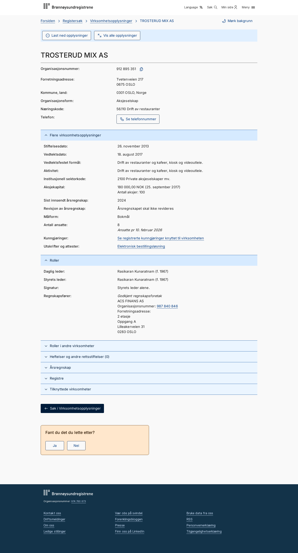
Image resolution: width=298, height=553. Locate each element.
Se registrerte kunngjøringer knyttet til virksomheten (160, 238)
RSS (189, 519)
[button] (193, 7)
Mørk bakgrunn (237, 21)
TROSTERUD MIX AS (157, 21)
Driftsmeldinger (54, 519)
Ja (55, 446)
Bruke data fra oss (199, 513)
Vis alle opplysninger (117, 35)
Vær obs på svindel (129, 513)
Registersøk (72, 21)
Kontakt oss (52, 513)
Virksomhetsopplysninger (111, 21)
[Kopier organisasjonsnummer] (141, 69)
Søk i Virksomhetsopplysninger (72, 408)
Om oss (49, 525)
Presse (120, 525)
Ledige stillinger (55, 531)
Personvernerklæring (201, 525)
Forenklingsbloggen (129, 519)
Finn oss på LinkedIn (129, 531)
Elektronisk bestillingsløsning (141, 246)
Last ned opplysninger (66, 35)
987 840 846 (167, 306)
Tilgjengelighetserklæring (203, 531)
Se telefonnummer (138, 119)
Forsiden (48, 21)
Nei (76, 446)
